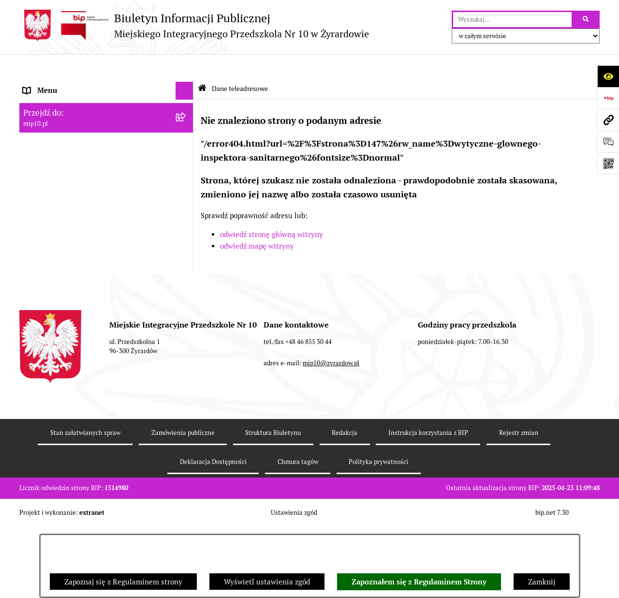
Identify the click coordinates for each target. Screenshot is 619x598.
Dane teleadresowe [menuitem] (55, 84)
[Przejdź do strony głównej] (194, 25)
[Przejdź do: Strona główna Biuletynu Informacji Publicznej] (202, 64)
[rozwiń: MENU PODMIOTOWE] (186, 103)
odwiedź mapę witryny (257, 222)
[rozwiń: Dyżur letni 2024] (186, 285)
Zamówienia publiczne (183, 504)
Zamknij (541, 581)
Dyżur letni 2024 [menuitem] (50, 284)
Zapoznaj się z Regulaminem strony (123, 581)
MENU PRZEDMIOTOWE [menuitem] (63, 120)
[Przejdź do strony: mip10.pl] (608, 120)
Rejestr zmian (518, 504)
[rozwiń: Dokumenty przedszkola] (186, 139)
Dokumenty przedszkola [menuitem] (63, 138)
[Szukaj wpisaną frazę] (586, 20)
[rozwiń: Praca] (186, 157)
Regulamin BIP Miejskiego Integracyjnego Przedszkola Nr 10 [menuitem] (92, 199)
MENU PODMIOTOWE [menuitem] (59, 102)
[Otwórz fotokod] (608, 163)
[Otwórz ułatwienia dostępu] (608, 76)
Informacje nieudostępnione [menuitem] (69, 174)
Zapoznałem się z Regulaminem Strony (419, 582)
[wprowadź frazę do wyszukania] (512, 20)
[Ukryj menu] (185, 67)
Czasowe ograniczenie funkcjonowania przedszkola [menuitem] (86, 253)
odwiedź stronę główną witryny (271, 210)
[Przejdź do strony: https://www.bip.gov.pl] (608, 98)
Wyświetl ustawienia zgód (267, 581)
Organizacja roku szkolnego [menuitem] (68, 230)
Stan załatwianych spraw (85, 504)
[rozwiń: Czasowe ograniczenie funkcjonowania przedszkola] (186, 248)
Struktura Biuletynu (273, 504)
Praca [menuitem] (32, 157)
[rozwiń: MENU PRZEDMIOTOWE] (186, 121)
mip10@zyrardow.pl (331, 435)
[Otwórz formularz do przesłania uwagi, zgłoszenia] (608, 141)
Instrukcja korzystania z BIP (428, 504)
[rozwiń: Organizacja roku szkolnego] (186, 230)
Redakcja (344, 504)
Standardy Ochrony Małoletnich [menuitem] (76, 303)
